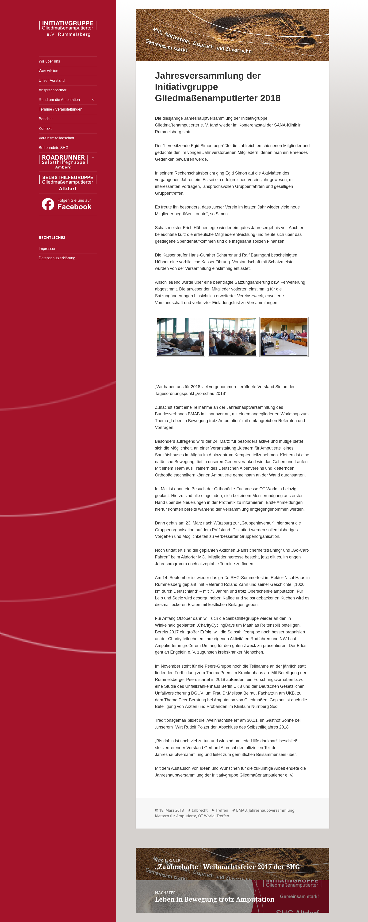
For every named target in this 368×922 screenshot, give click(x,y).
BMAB (241, 810)
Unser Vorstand (52, 80)
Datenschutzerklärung (57, 258)
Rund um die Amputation (59, 100)
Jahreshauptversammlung (272, 810)
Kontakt (45, 128)
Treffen (222, 810)
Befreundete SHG (53, 148)
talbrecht (199, 810)
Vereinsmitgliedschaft (56, 138)
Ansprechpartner (52, 90)
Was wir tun (48, 71)
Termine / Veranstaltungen (60, 109)
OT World (206, 815)
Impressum (48, 249)
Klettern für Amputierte (175, 815)
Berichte (46, 119)
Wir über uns (49, 61)
